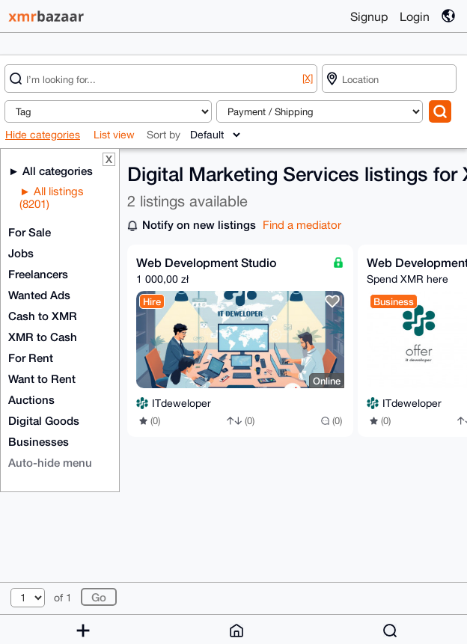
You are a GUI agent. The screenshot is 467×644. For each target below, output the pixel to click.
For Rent (30, 357)
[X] (307, 78)
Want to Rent (42, 378)
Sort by (163, 135)
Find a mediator (302, 224)
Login (415, 16)
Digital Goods (43, 420)
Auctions (31, 399)
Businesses (38, 441)
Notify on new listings (199, 224)
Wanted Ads (39, 294)
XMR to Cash (42, 336)
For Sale (29, 232)
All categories (56, 170)
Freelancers (38, 273)
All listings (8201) (51, 197)
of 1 (63, 598)
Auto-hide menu (50, 462)
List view (114, 135)
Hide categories (42, 135)
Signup (369, 16)
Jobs (21, 253)
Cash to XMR (42, 315)
